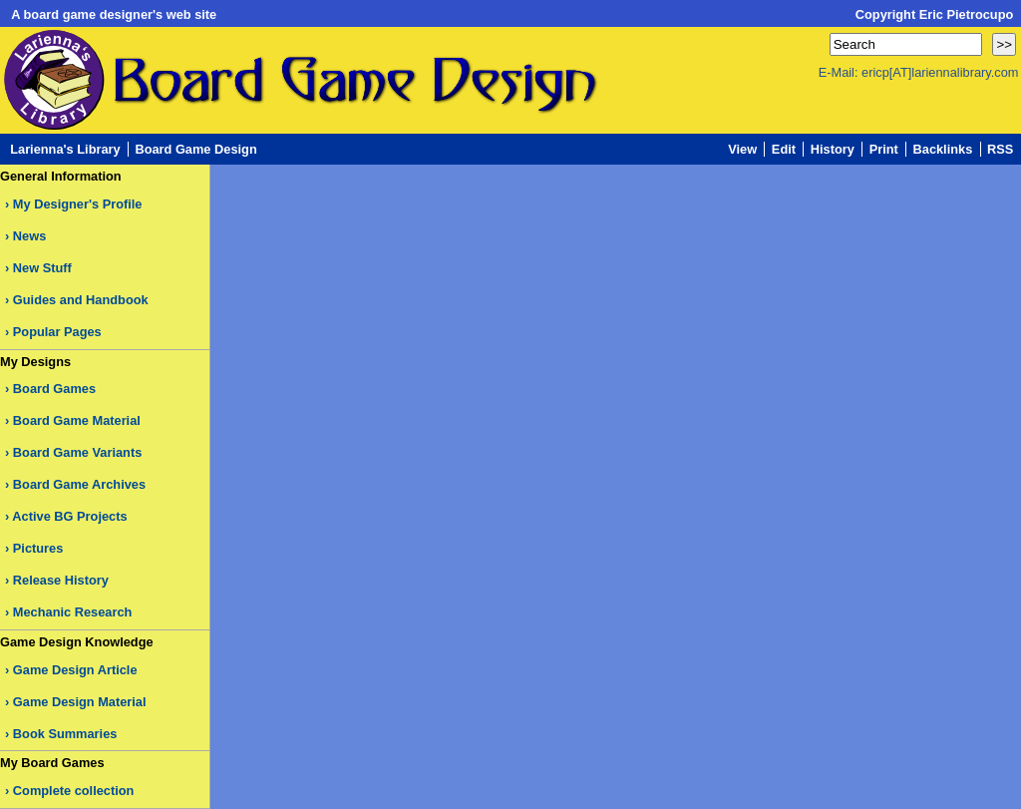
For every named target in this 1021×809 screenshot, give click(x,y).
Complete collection (74, 790)
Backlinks (943, 149)
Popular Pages (57, 331)
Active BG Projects (69, 516)
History (832, 149)
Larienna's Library (65, 149)
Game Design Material (80, 701)
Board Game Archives (79, 484)
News (29, 235)
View (742, 149)
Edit (784, 149)
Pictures (38, 548)
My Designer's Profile (78, 204)
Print (883, 149)
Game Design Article (75, 669)
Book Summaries (65, 733)
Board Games (54, 388)
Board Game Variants (77, 452)
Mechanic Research (73, 612)
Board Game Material (77, 420)
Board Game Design (195, 149)
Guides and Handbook (81, 299)
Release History (61, 580)
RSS (1000, 149)
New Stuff (42, 267)
